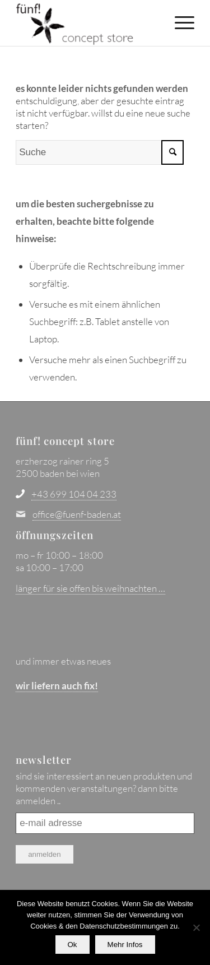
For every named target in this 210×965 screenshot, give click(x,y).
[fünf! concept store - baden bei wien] (87, 23)
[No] (196, 927)
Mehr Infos (125, 944)
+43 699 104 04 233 (73, 494)
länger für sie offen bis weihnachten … (90, 588)
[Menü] (179, 22)
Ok (72, 944)
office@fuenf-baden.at (76, 514)
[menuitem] (179, 22)
